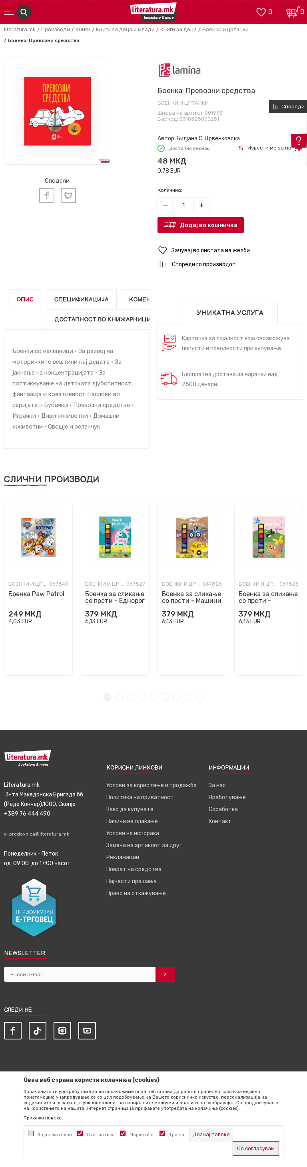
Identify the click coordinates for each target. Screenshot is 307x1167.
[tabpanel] (38, 589)
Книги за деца (178, 29)
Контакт (220, 821)
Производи (55, 29)
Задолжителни (55, 1134)
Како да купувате (130, 809)
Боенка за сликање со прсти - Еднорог (115, 597)
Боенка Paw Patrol (36, 593)
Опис (25, 299)
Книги (83, 29)
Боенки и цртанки (225, 29)
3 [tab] (130, 697)
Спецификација (81, 299)
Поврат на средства (133, 869)
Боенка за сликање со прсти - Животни (268, 600)
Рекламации (122, 857)
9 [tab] (200, 697)
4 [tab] (142, 697)
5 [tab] (153, 697)
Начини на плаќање (132, 821)
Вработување (227, 797)
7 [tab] (177, 697)
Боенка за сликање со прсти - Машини (191, 597)
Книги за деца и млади (125, 29)
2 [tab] (119, 697)
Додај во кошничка (208, 225)
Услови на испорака (132, 833)
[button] (230, 250)
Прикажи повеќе (43, 1117)
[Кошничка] (293, 11)
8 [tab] (188, 697)
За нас (217, 785)
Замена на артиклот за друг (144, 845)
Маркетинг (142, 1134)
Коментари (147, 299)
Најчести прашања (131, 881)
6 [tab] (165, 697)
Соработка (223, 809)
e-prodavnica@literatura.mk (36, 834)
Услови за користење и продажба (151, 785)
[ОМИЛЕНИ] (261, 11)
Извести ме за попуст (275, 148)
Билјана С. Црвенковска (208, 138)
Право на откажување (136, 893)
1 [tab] (107, 697)
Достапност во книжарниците (106, 319)
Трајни (176, 1134)
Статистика (101, 1134)
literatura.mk (20, 29)
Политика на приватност (140, 797)
